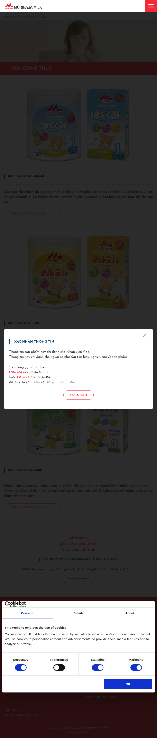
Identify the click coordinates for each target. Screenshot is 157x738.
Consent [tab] (27, 613)
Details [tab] (78, 613)
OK (128, 684)
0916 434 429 (18, 372)
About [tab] (129, 613)
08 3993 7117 (26, 377)
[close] (145, 335)
